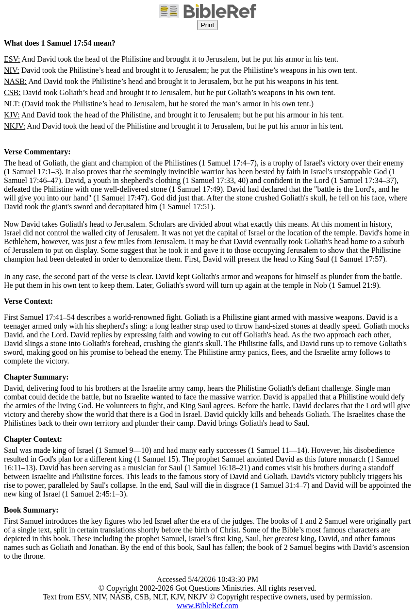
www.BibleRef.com (207, 605)
